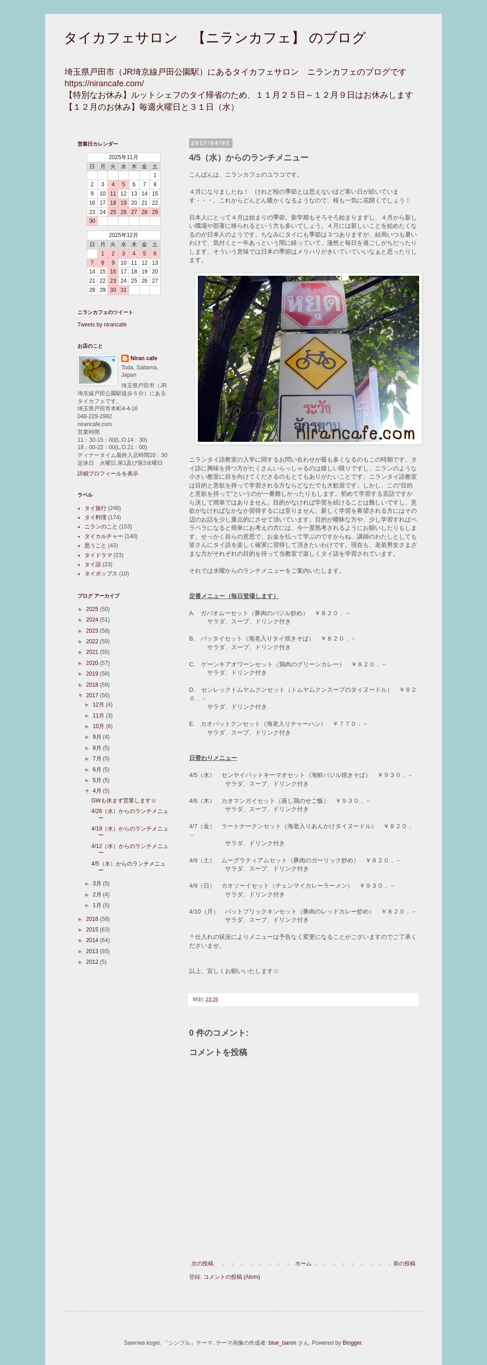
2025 (93, 609)
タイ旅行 (95, 508)
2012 (93, 962)
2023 (93, 631)
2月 (98, 894)
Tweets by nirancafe (102, 324)
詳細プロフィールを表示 (107, 473)
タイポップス (101, 573)
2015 (93, 929)
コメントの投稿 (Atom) (231, 1277)
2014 (93, 940)
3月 (98, 883)
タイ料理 (95, 517)
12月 (99, 704)
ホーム (303, 1263)
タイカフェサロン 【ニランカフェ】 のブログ (215, 37)
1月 (98, 905)
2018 (93, 685)
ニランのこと (101, 526)
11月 (99, 715)
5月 (98, 780)
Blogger (352, 1343)
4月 (98, 791)
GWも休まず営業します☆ (123, 800)
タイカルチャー (103, 536)
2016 (93, 919)
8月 (98, 748)
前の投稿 (404, 1263)
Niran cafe (144, 358)
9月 (98, 737)
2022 (93, 641)
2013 (93, 951)
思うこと (95, 545)
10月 (99, 726)
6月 (98, 769)
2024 (93, 620)
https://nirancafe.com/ (104, 83)
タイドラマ (98, 555)
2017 (93, 695)
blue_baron (282, 1343)
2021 (93, 652)
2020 (93, 663)
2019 (93, 674)
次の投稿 (202, 1263)
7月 (98, 758)
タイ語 (92, 564)
